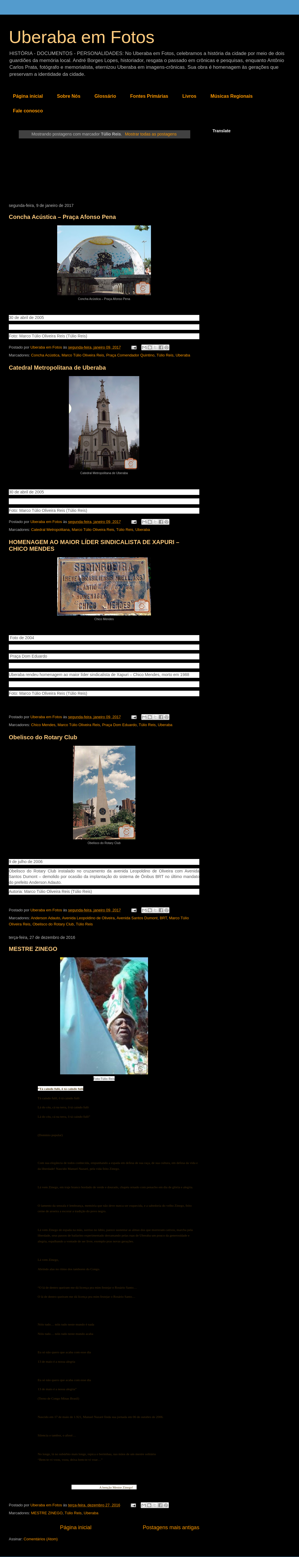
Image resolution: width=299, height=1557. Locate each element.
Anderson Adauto (45, 918)
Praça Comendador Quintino (130, 355)
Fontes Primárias (149, 96)
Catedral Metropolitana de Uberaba (57, 367)
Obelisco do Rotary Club (43, 737)
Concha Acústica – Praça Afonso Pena (62, 217)
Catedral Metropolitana (50, 529)
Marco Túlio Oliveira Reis (83, 355)
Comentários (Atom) (41, 1539)
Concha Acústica (45, 355)
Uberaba (183, 355)
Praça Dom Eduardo (119, 725)
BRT (163, 918)
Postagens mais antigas (171, 1527)
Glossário (105, 96)
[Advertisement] (104, 171)
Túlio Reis (165, 355)
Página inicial (28, 96)
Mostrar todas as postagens (150, 134)
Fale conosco (28, 110)
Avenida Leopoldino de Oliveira (88, 918)
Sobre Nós (68, 96)
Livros (189, 96)
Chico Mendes (43, 725)
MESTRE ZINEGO (33, 949)
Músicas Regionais (231, 96)
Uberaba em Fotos (81, 37)
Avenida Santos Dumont (137, 918)
